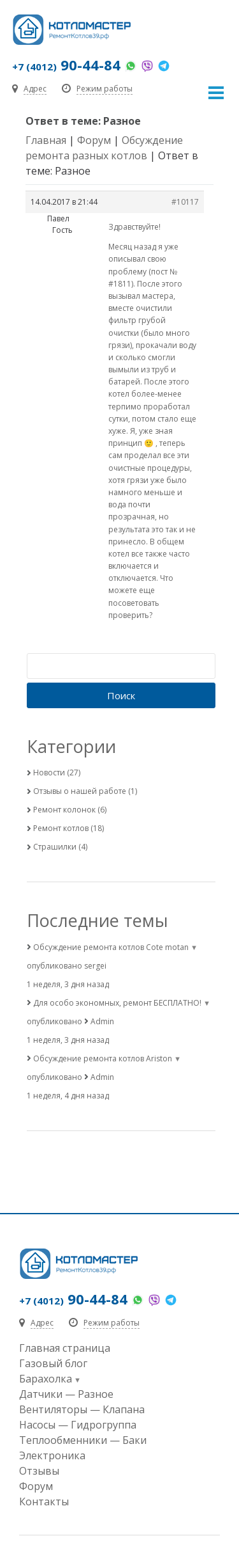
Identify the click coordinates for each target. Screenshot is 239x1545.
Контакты (44, 1501)
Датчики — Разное (66, 1394)
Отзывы (39, 1471)
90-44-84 (66, 64)
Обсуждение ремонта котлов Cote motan (111, 947)
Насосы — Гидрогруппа (77, 1425)
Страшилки (54, 846)
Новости (49, 772)
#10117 (185, 201)
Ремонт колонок (64, 809)
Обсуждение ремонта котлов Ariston (102, 1058)
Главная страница (64, 1348)
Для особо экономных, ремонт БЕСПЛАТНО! (117, 1002)
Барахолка (45, 1379)
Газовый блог (53, 1363)
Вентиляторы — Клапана (82, 1409)
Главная (45, 140)
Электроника (52, 1455)
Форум (94, 140)
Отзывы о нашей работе (79, 791)
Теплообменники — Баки (83, 1440)
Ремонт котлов (61, 828)
